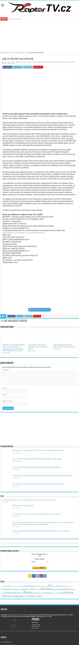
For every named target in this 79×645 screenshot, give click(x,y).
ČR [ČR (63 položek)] (36, 596)
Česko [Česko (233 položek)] (31, 596)
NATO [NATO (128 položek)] (32, 589)
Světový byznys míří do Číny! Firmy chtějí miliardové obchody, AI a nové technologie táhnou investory (42, 475)
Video (15, 52)
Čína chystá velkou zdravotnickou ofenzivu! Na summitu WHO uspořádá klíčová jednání (38, 484)
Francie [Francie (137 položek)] (59, 586)
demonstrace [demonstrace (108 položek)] (29, 586)
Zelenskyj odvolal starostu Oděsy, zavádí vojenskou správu (64, 346)
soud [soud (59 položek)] (41, 593)
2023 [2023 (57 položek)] (5, 586)
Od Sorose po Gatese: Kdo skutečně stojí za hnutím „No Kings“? (38, 347)
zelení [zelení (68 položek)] (26, 596)
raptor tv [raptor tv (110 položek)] (20, 593)
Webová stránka (7, 401)
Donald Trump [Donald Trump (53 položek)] (39, 586)
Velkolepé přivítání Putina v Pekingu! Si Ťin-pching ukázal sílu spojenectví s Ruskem (37, 467)
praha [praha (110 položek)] (58, 589)
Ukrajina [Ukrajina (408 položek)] (68, 592)
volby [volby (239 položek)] (15, 596)
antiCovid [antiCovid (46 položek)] (13, 586)
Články (29, 62)
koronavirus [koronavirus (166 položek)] (7, 589)
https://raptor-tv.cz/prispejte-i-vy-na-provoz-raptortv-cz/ (23, 233)
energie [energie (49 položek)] (46, 586)
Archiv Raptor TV (23, 52)
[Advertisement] (39, 36)
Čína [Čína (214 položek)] (39, 596)
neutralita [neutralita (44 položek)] (37, 589)
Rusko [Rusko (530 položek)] (28, 592)
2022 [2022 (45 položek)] (2, 586)
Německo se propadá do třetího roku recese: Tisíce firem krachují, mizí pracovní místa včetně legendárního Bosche (13, 347)
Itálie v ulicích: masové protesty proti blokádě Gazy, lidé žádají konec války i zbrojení (37, 459)
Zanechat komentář (9, 63)
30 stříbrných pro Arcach (15, 19)
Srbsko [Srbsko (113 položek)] (48, 593)
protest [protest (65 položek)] (72, 589)
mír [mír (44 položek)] (29, 589)
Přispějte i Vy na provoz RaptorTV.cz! (23, 505)
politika (47, 62)
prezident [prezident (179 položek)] (65, 589)
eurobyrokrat (13, 320)
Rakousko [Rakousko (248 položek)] (11, 592)
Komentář (5, 370)
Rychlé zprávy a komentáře (67, 62)
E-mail (4, 394)
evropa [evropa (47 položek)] (54, 586)
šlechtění (23, 320)
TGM (5, 62)
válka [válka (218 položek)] (21, 596)
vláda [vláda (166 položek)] (9, 596)
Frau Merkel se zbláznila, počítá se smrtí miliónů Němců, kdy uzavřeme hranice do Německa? (28, 500)
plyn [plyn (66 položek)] (54, 589)
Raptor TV (9, 52)
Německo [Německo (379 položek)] (46, 589)
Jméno (4, 388)
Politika (52, 62)
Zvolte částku (39, 559)
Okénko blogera (40, 62)
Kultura (34, 62)
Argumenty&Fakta (6, 642)
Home (2, 52)
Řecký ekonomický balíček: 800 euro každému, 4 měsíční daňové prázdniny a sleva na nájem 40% (41, 531)
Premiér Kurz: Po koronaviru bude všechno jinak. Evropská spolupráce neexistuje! (36, 514)
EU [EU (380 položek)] (50, 585)
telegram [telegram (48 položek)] (54, 593)
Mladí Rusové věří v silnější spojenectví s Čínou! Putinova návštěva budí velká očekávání (38, 450)
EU (5, 320)
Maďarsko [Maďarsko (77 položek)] (17, 589)
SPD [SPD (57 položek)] (44, 593)
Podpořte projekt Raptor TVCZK (39, 555)
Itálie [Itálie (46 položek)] (67, 586)
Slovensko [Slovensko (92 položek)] (36, 593)
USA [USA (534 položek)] (4, 596)
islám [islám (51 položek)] (64, 586)
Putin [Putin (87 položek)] (3, 593)
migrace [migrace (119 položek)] (24, 589)
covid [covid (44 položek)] (17, 586)
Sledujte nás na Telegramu (39, 310)
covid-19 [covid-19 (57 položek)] (21, 586)
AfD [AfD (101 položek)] (8, 586)
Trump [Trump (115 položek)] (60, 593)
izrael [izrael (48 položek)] (70, 586)
